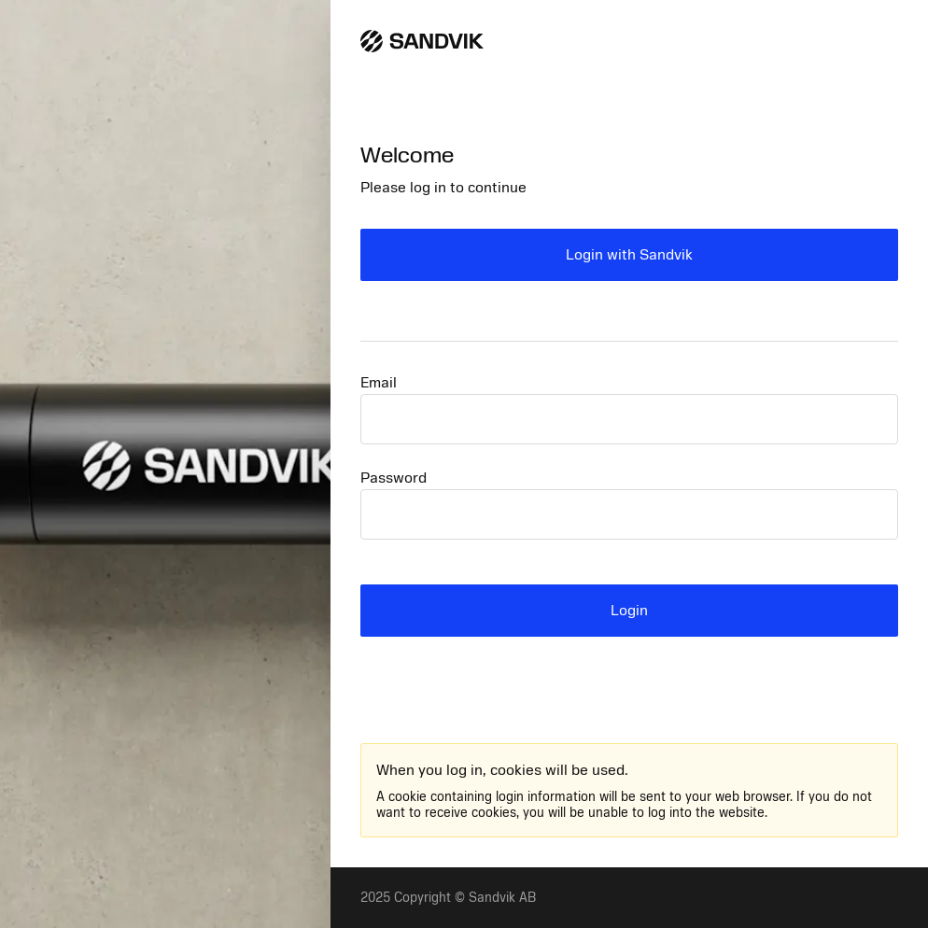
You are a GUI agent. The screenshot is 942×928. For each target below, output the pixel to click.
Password (393, 478)
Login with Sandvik (629, 255)
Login (629, 610)
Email (378, 382)
